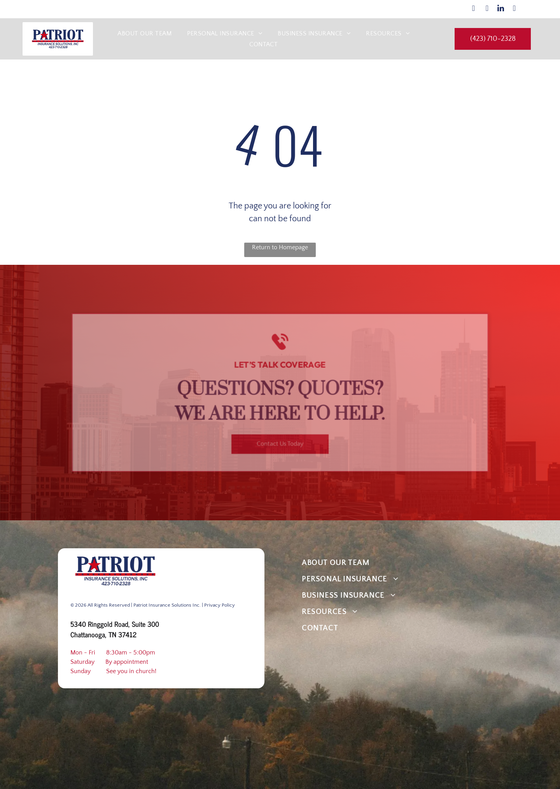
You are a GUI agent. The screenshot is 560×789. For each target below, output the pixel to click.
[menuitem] (144, 33)
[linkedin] (500, 9)
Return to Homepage (280, 247)
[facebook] (473, 9)
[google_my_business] (514, 9)
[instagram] (487, 9)
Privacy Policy (219, 605)
